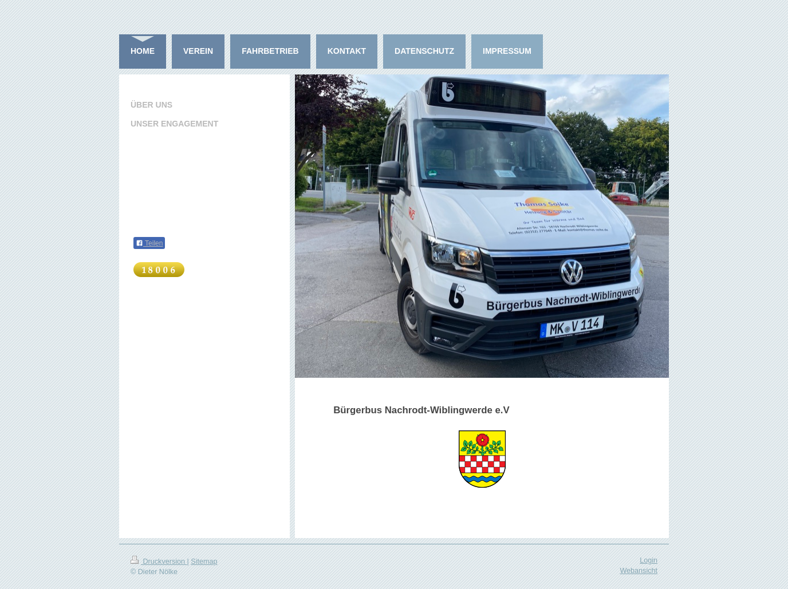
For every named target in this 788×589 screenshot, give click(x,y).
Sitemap (204, 562)
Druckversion (159, 562)
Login (648, 560)
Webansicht (638, 571)
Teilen (149, 243)
